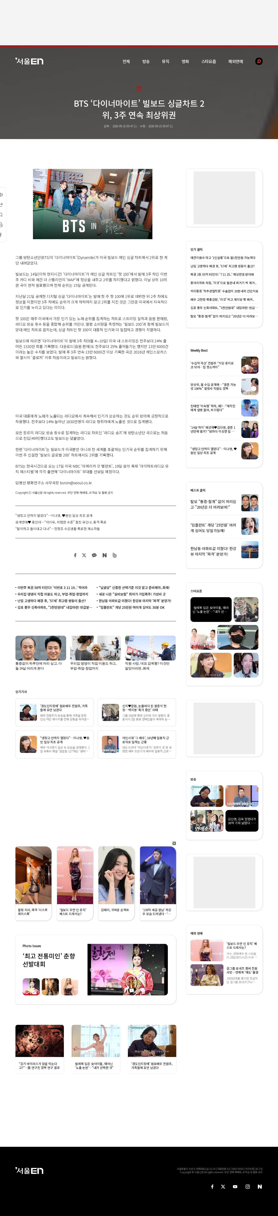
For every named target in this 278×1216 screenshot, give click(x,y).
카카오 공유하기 (94, 555)
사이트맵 (249, 1168)
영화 (185, 61)
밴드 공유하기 (114, 555)
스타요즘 (208, 61)
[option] (128, 969)
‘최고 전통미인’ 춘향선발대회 (49, 959)
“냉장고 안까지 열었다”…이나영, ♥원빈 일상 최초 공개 (53, 515)
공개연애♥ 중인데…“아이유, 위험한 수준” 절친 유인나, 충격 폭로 (60, 522)
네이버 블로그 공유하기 (104, 555)
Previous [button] (92, 970)
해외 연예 (196, 933)
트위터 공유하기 (84, 555)
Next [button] (164, 970)
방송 (146, 61)
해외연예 (235, 61)
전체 (126, 61)
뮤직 (165, 61)
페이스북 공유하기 (75, 555)
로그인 (259, 1168)
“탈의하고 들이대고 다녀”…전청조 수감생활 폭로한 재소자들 (57, 528)
